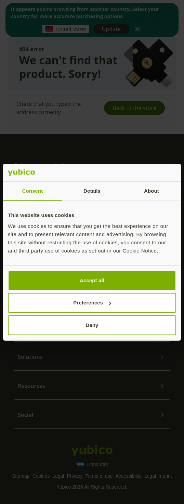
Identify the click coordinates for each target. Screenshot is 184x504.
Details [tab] (92, 191)
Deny (92, 325)
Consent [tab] (32, 191)
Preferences (92, 302)
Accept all (92, 280)
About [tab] (151, 191)
